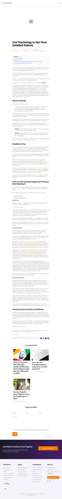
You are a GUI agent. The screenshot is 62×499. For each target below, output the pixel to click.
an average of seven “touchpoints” (35, 168)
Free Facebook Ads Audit (38, 477)
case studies (39, 250)
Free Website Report (37, 479)
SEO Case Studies (21, 469)
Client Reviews (50, 469)
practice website (20, 188)
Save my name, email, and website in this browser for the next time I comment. (31, 429)
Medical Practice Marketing (39, 50)
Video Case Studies (22, 471)
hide (20, 56)
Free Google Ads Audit (37, 475)
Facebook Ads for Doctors (8, 473)
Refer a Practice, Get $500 (52, 471)
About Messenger (50, 467)
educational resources (29, 241)
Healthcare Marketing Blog (38, 467)
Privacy (35, 495)
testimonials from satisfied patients (28, 251)
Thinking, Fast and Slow (23, 123)
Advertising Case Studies (23, 467)
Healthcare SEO (6, 467)
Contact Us (15, 334)
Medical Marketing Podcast (20, 401)
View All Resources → (37, 481)
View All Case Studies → (23, 475)
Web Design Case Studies (23, 473)
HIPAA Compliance (29, 495)
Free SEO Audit (36, 473)
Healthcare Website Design (8, 475)
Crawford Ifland (16, 50)
